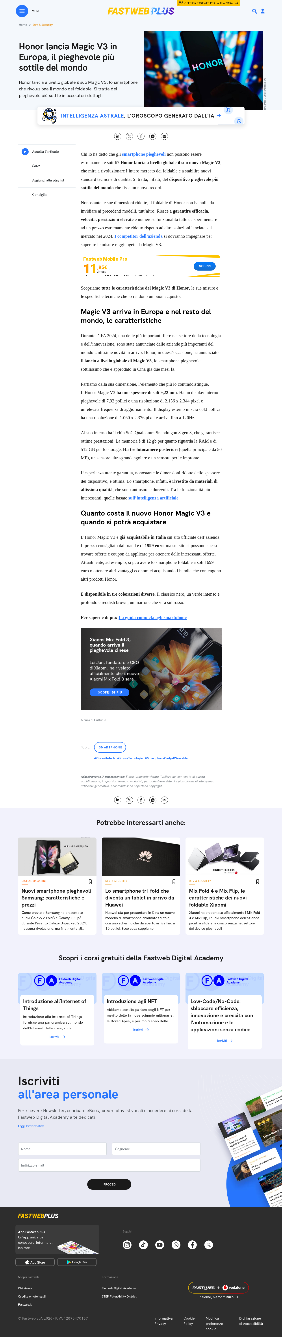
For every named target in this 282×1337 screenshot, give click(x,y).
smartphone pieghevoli (144, 154)
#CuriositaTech (104, 758)
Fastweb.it (25, 1305)
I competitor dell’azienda (138, 236)
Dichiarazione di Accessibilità (251, 1321)
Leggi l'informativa (31, 1126)
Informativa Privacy (163, 1321)
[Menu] (28, 11)
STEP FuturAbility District (119, 1296)
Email (164, 136)
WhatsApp (152, 136)
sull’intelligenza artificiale (153, 498)
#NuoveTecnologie (130, 758)
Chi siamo (25, 1288)
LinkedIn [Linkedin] (117, 136)
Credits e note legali (32, 1296)
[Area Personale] (262, 11)
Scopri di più (110, 692)
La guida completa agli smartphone (153, 617)
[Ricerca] (255, 11)
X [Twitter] (129, 136)
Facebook (141, 136)
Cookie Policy (189, 1321)
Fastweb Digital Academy (119, 1288)
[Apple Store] (35, 1262)
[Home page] (141, 11)
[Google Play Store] (76, 1262)
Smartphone (110, 747)
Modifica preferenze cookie (214, 1323)
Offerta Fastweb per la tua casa (208, 3)
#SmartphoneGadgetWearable (166, 758)
